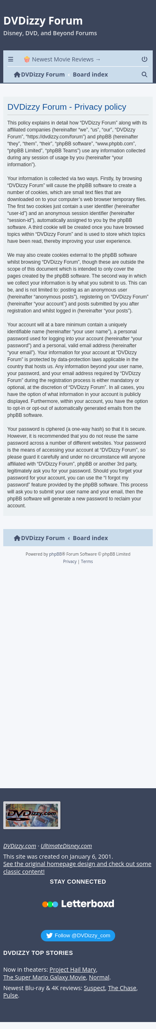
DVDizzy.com (19, 846)
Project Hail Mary (72, 969)
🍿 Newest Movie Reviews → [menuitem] (62, 59)
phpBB (55, 554)
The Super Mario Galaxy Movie (44, 977)
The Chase (122, 988)
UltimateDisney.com (66, 846)
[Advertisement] (76, 678)
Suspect (94, 988)
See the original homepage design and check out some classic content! (77, 867)
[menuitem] (145, 59)
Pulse (10, 995)
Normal (99, 977)
